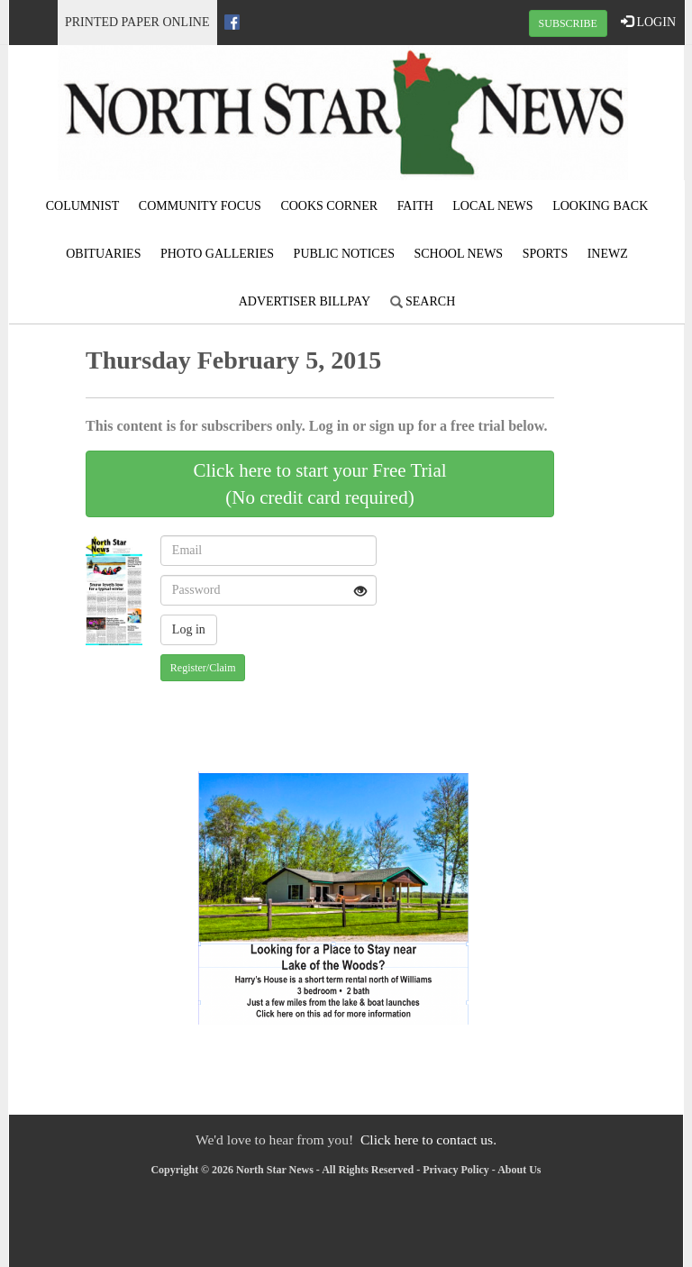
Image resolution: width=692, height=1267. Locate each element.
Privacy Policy (456, 1169)
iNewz (607, 253)
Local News (492, 206)
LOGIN (648, 21)
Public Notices (344, 253)
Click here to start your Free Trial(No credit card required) (319, 484)
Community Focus (200, 206)
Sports (546, 253)
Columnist (83, 206)
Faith (415, 206)
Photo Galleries (217, 253)
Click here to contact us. (428, 1139)
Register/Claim (203, 667)
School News (459, 253)
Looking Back (600, 206)
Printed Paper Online (137, 22)
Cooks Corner (329, 206)
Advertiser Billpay (304, 301)
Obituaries (103, 253)
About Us (519, 1169)
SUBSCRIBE (568, 23)
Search (423, 301)
